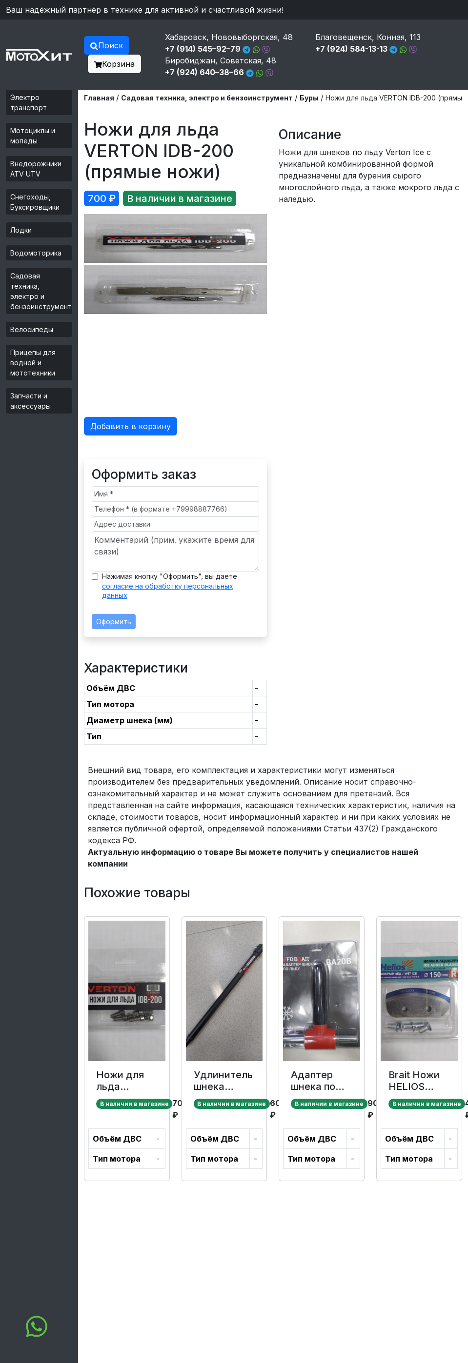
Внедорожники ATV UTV (35, 168)
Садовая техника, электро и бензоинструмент (41, 291)
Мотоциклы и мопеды (32, 135)
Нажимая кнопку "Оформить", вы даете (169, 585)
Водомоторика (35, 253)
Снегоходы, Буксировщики (35, 202)
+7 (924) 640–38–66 (204, 72)
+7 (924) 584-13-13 (351, 49)
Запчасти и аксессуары (30, 401)
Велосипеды (31, 329)
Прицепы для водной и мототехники (33, 362)
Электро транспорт (28, 102)
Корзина (114, 64)
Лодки (21, 230)
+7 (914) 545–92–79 (203, 49)
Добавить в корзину (130, 426)
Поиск (106, 45)
